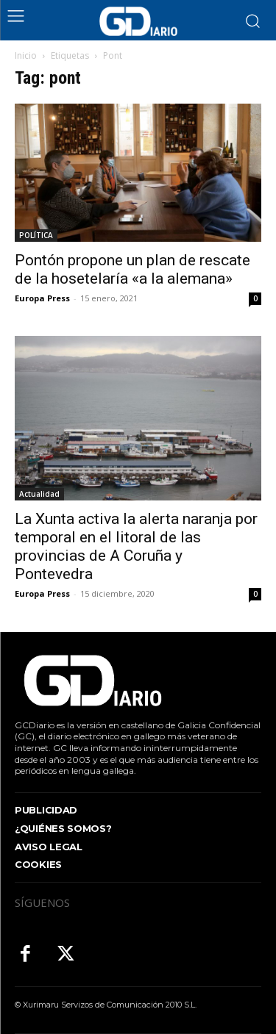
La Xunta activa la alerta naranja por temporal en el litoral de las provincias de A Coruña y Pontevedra (136, 546)
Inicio (26, 55)
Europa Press (42, 298)
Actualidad (39, 494)
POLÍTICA (36, 235)
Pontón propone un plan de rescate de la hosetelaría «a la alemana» (132, 269)
